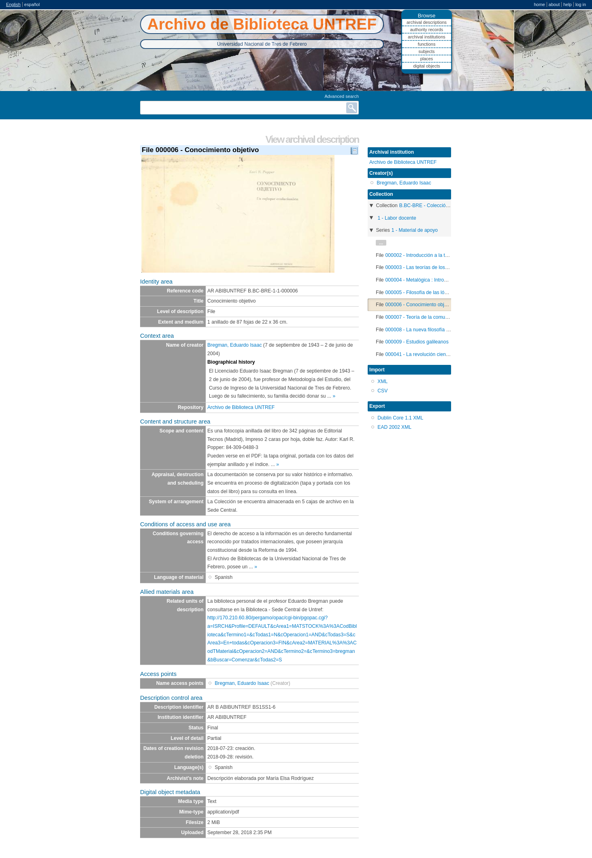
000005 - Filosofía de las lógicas (420, 292)
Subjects (426, 51)
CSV (382, 391)
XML (382, 381)
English (13, 4)
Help (567, 4)
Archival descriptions (427, 22)
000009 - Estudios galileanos (417, 342)
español (32, 4)
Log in (580, 4)
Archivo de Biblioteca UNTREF (241, 407)
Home (539, 4)
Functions (427, 44)
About (554, 4)
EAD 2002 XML (394, 427)
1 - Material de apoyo (415, 230)
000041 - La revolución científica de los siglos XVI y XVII (447, 354)
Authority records (426, 29)
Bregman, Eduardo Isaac (234, 345)
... (381, 243)
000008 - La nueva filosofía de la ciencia (429, 330)
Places (426, 58)
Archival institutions (426, 36)
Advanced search (341, 96)
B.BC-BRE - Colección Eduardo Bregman (444, 205)
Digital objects (426, 66)
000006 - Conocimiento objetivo (420, 304)
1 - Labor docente (396, 218)
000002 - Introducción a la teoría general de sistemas (443, 255)
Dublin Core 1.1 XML (400, 418)
